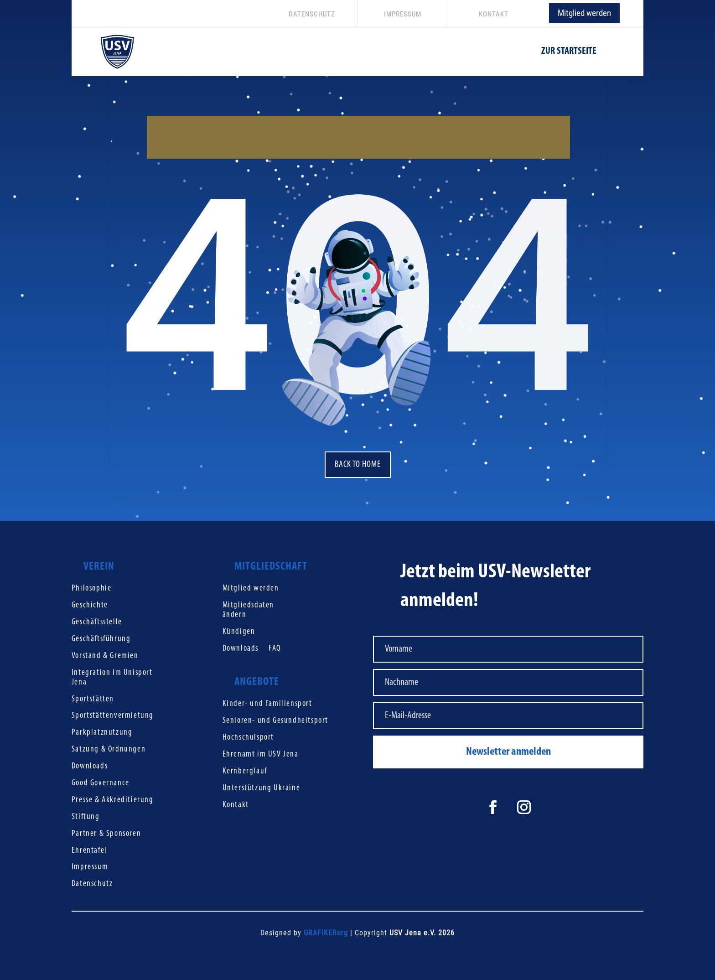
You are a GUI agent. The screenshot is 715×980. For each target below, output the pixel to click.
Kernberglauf (245, 771)
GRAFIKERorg (326, 932)
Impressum (90, 867)
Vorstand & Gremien (105, 656)
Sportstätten (93, 699)
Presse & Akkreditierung (113, 800)
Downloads (90, 766)
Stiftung (86, 817)
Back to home (358, 464)
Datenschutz (92, 884)
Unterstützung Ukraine (262, 788)
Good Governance (101, 783)
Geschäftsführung (101, 639)
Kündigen (239, 631)
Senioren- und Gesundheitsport (275, 720)
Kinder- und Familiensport (267, 704)
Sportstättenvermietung (113, 715)
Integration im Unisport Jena (112, 678)
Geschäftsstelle (97, 622)
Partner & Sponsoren (106, 834)
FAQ (275, 648)
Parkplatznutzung (102, 732)
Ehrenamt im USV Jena (261, 754)
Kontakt (236, 805)
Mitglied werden (584, 13)
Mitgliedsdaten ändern (248, 610)
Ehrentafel (89, 850)
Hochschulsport (248, 737)
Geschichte (90, 605)
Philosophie (92, 588)
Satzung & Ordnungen (108, 749)
